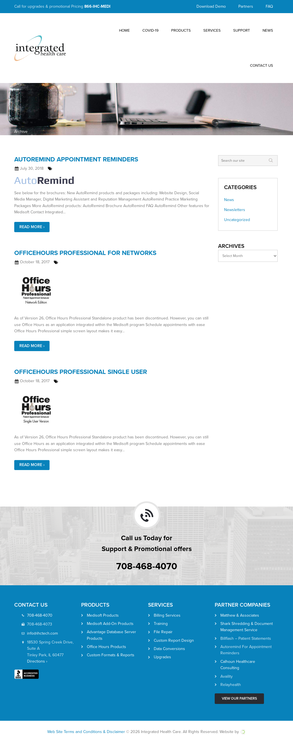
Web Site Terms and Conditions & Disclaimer (86, 731)
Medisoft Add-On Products (110, 623)
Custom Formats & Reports (110, 655)
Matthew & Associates (239, 615)
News (229, 199)
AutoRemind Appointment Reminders (76, 159)
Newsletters (234, 209)
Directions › (37, 661)
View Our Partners (239, 698)
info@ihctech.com (42, 633)
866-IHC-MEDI (97, 6)
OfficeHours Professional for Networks (85, 253)
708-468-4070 (146, 566)
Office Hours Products (106, 646)
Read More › (31, 226)
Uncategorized (237, 219)
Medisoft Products (103, 615)
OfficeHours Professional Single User (80, 372)
